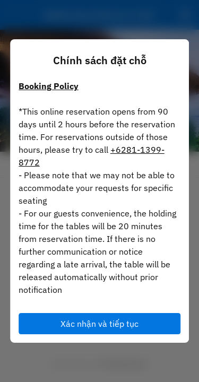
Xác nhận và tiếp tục (99, 323)
